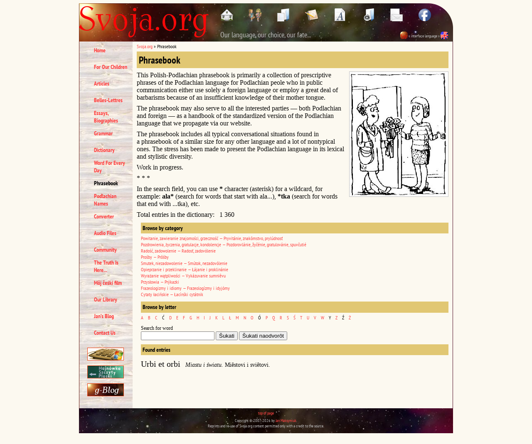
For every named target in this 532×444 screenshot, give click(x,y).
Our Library (105, 299)
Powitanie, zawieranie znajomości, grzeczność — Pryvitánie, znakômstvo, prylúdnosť (212, 238)
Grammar (103, 133)
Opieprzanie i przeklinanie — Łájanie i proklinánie (184, 269)
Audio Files (105, 233)
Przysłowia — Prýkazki (160, 282)
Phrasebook (106, 183)
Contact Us (105, 332)
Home (100, 50)
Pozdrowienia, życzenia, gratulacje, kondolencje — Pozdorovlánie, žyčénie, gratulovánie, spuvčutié (223, 244)
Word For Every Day (109, 166)
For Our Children (110, 67)
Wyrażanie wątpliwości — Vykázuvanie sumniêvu (183, 275)
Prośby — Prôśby (155, 257)
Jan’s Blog (104, 316)
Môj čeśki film (108, 283)
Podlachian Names (105, 199)
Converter (104, 216)
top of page (266, 413)
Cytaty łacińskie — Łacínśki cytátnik (172, 294)
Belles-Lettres (108, 100)
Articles (101, 83)
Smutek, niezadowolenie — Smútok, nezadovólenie (184, 263)
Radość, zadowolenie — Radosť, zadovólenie (178, 251)
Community (105, 249)
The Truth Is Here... (106, 266)
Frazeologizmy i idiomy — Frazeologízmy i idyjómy (185, 288)
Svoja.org (145, 46)
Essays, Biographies (106, 116)
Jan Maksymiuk (286, 420)
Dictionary (104, 150)
